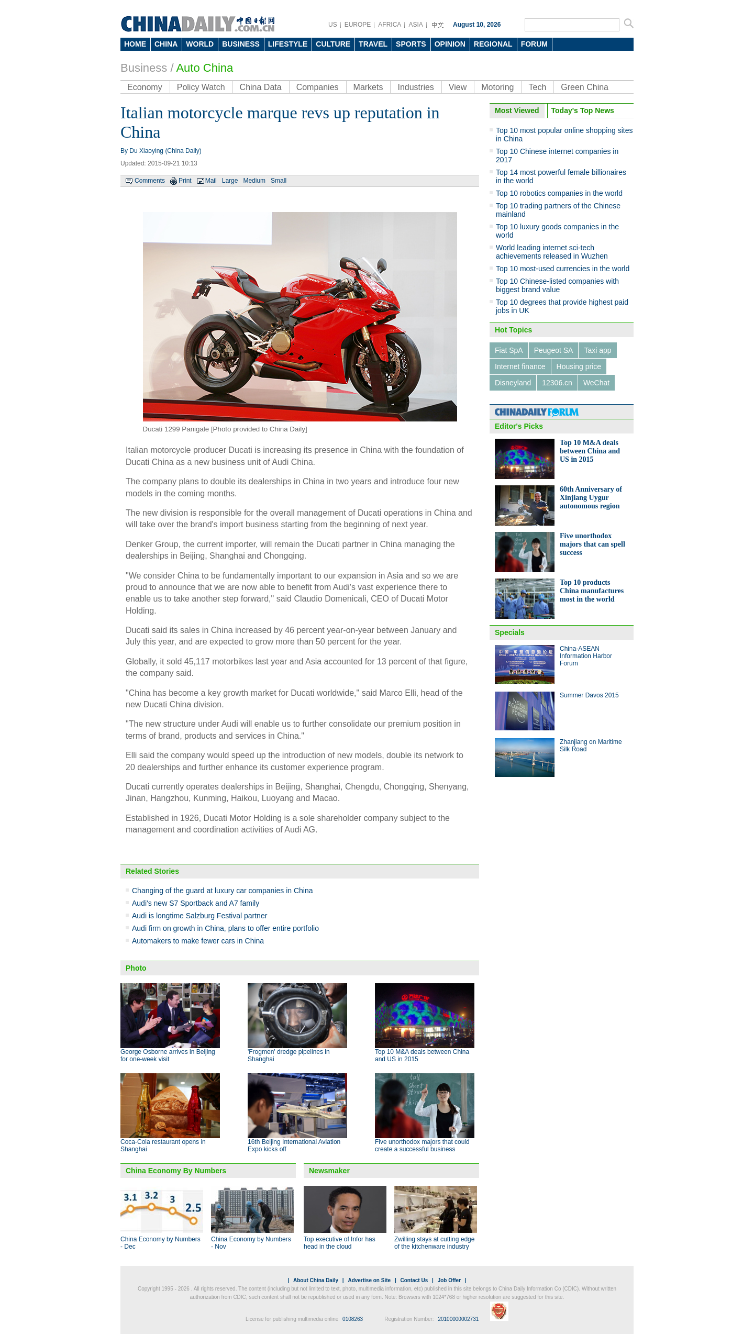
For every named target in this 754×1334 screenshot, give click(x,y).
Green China (584, 87)
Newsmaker (329, 1170)
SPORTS (411, 44)
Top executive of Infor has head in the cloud (339, 1243)
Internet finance (520, 366)
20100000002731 (458, 1319)
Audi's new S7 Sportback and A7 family (195, 903)
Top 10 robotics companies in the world (559, 193)
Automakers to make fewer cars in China (198, 941)
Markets (368, 87)
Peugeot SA (553, 350)
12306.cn (557, 383)
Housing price (579, 366)
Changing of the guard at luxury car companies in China (222, 890)
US (332, 24)
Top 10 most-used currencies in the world (562, 268)
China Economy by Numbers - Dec (160, 1243)
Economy (144, 87)
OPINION (450, 44)
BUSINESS (241, 44)
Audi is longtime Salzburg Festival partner (199, 915)
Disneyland (513, 383)
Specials (510, 632)
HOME (135, 44)
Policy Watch (201, 87)
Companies (317, 87)
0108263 (352, 1319)
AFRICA (389, 24)
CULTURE (333, 44)
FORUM (534, 44)
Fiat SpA (509, 350)
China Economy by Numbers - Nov (251, 1243)
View (458, 87)
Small (278, 180)
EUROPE (358, 24)
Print (185, 180)
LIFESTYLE (287, 44)
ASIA (415, 24)
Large (230, 180)
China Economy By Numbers (176, 1170)
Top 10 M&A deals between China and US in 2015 (590, 451)
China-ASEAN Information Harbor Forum (586, 656)
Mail (211, 180)
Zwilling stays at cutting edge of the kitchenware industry (434, 1243)
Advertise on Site (369, 1280)
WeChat (596, 383)
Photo (136, 968)
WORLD (200, 44)
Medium (254, 180)
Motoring (497, 87)
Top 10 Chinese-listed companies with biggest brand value (557, 285)
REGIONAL (493, 44)
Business (143, 67)
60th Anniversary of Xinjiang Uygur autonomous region (591, 497)
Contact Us (414, 1280)
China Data (261, 87)
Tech (537, 87)
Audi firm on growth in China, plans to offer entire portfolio (225, 928)
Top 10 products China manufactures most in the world (592, 591)
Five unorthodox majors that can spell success (592, 544)
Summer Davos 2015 (589, 695)
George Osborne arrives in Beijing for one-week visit (167, 1055)
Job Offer (449, 1280)
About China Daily (315, 1280)
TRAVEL (373, 44)
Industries (415, 87)
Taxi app (597, 350)
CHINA (166, 44)
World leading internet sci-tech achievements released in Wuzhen (552, 251)
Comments (150, 180)
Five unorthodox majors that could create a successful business (422, 1145)
